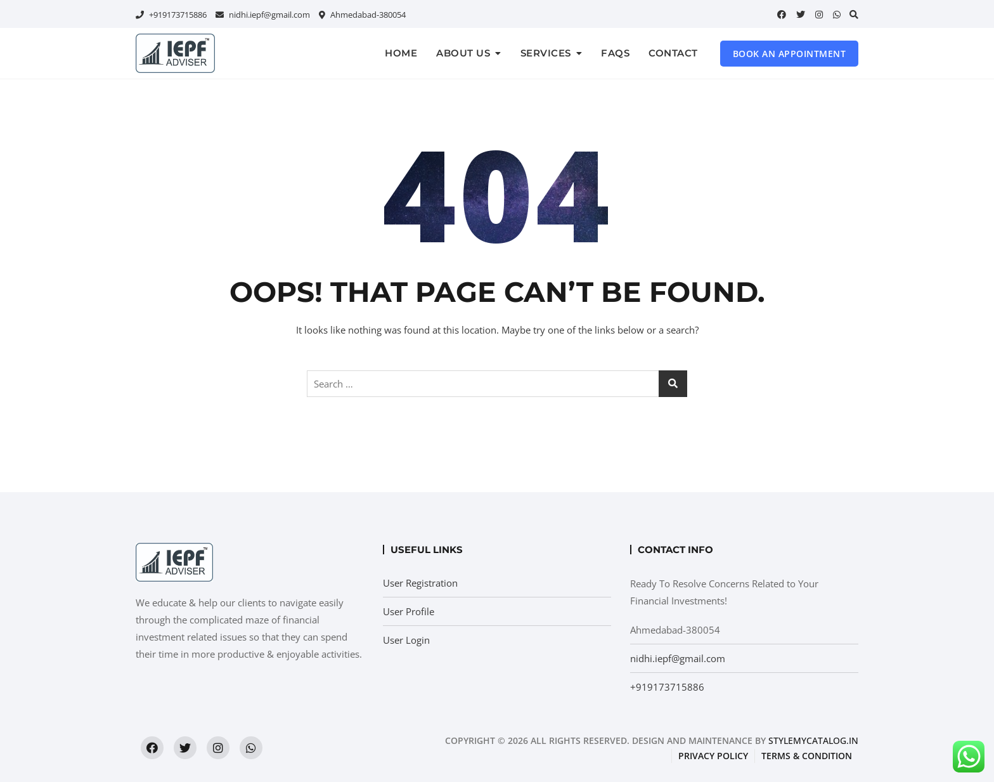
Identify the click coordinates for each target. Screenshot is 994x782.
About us (463, 53)
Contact (673, 53)
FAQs (615, 53)
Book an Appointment (789, 54)
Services (545, 53)
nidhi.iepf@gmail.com (263, 14)
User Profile (408, 611)
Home (401, 53)
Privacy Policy (713, 756)
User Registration (420, 583)
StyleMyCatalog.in (813, 740)
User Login (406, 640)
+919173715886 (171, 14)
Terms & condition (806, 756)
